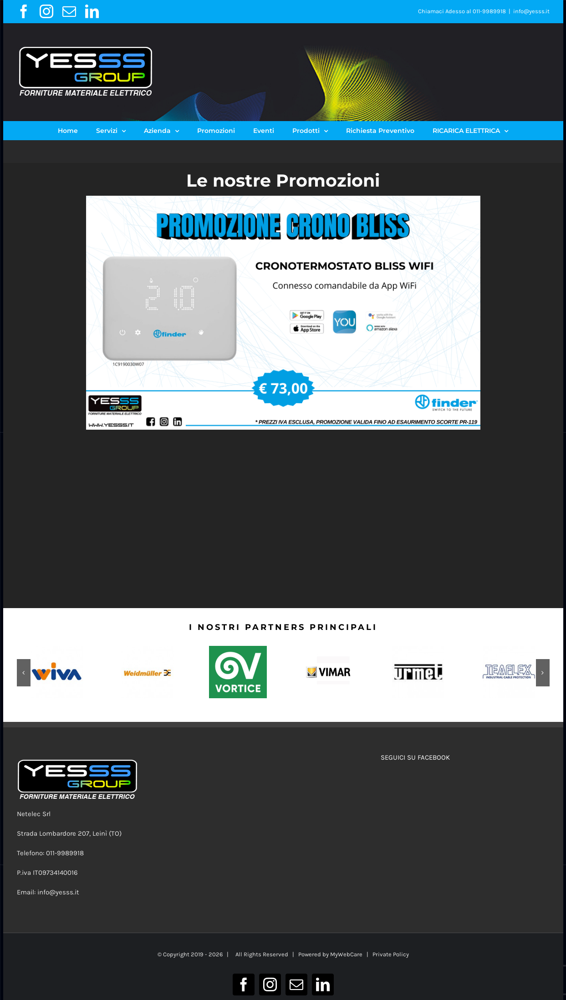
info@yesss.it (531, 11)
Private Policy (390, 954)
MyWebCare (346, 954)
